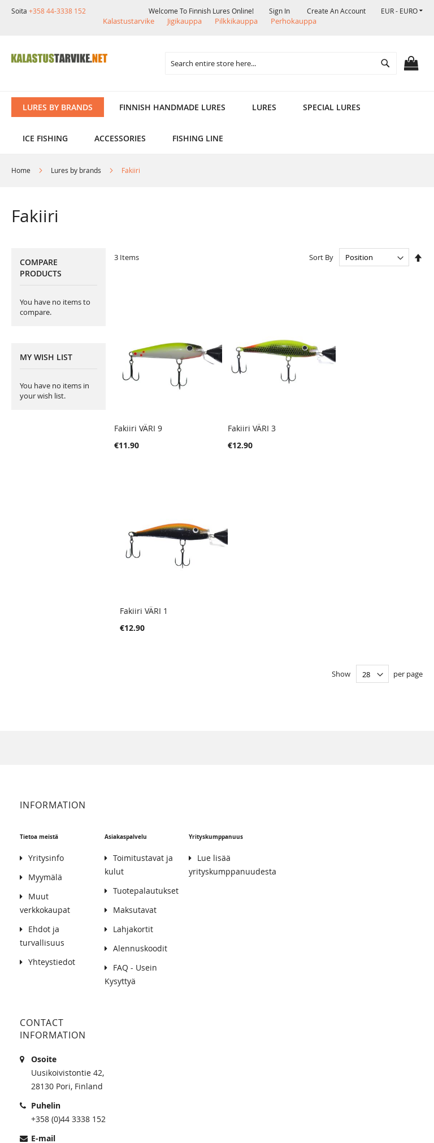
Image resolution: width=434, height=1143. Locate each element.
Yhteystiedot (51, 768)
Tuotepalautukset (146, 697)
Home (21, 170)
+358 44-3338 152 (57, 10)
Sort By (321, 257)
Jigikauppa (184, 21)
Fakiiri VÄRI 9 (138, 417)
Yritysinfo (46, 664)
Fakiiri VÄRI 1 (348, 417)
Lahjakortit (133, 735)
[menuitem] (57, 107)
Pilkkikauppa (236, 21)
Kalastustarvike (128, 21)
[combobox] (281, 63)
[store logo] (59, 58)
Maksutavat (135, 716)
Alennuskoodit (140, 755)
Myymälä (45, 683)
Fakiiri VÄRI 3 (243, 417)
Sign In (279, 10)
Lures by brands (77, 170)
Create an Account (336, 10)
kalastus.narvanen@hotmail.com (93, 958)
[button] (402, 11)
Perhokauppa (293, 21)
